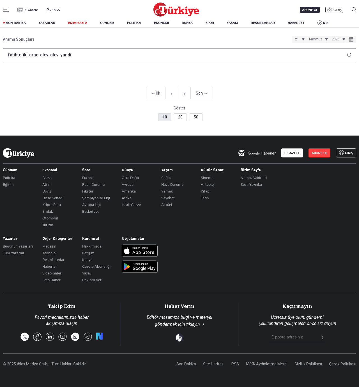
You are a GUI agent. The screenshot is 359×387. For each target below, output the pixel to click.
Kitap (205, 191)
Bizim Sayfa (251, 170)
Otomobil (50, 218)
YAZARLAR (47, 22)
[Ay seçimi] (317, 39)
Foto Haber (51, 280)
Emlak (47, 211)
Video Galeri (52, 273)
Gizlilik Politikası (308, 364)
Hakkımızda (92, 246)
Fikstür (87, 191)
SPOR (210, 22)
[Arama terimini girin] (176, 55)
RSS (235, 364)
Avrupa (128, 184)
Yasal (86, 273)
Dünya (127, 170)
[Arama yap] (351, 53)
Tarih (205, 198)
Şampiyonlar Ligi (96, 198)
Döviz (46, 191)
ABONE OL (310, 10)
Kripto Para (51, 204)
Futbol (87, 177)
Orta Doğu (130, 177)
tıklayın (193, 324)
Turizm (47, 225)
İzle (325, 22)
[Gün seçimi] (299, 39)
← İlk (155, 93)
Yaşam (167, 170)
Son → (202, 93)
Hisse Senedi (52, 198)
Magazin (49, 246)
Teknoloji (49, 253)
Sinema (207, 177)
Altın (46, 184)
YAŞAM (232, 22)
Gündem (10, 170)
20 (180, 117)
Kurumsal (90, 238)
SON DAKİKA (16, 22)
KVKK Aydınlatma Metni (266, 364)
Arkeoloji (208, 184)
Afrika (127, 198)
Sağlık (166, 177)
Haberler (49, 266)
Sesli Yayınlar (252, 184)
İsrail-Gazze (131, 204)
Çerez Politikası (342, 364)
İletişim (88, 253)
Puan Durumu (93, 184)
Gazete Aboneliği (96, 266)
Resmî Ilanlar (53, 259)
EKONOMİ (161, 22)
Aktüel (166, 204)
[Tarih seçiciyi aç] (351, 40)
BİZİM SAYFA (77, 22)
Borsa (47, 177)
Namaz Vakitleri (254, 177)
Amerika (129, 191)
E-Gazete (31, 10)
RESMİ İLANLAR (263, 22)
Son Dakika (186, 364)
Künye (87, 259)
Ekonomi (49, 170)
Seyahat (168, 198)
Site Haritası (213, 364)
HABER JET (296, 22)
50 (196, 117)
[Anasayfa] (18, 153)
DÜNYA (187, 22)
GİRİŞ (337, 10)
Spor (86, 170)
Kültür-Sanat (212, 170)
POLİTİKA (134, 22)
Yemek (167, 191)
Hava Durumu (172, 184)
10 (164, 117)
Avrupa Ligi (91, 204)
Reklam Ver (92, 280)
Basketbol (90, 211)
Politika (9, 177)
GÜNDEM (107, 22)
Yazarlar (10, 238)
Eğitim (8, 184)
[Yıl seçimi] (337, 39)
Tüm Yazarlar (13, 253)
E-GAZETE (292, 153)
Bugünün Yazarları (18, 246)
